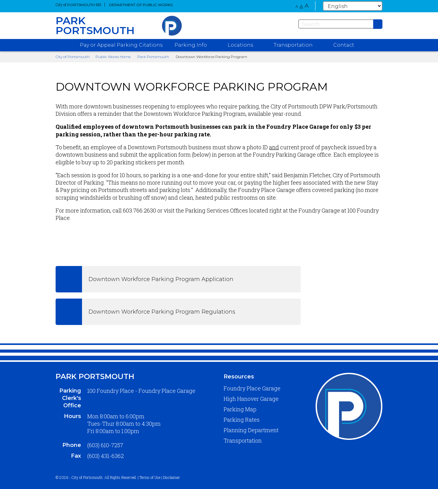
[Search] (340, 24)
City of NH (78, 4)
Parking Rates (242, 419)
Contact (343, 45)
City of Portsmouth (73, 56)
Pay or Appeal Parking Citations (121, 45)
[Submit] (377, 24)
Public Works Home (113, 56)
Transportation (243, 440)
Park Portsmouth (153, 56)
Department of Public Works (141, 4)
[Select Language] (352, 6)
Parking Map (240, 409)
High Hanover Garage (251, 398)
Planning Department (251, 430)
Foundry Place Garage (252, 388)
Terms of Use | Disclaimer (159, 477)
